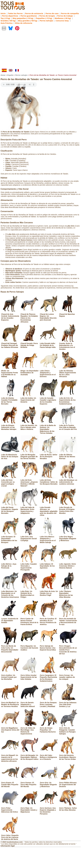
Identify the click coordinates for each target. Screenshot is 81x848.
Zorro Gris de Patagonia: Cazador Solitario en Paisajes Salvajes (68, 730)
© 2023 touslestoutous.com (12, 842)
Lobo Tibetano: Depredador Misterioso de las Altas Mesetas (68, 593)
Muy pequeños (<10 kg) (23, 18)
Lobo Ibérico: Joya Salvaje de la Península (10, 565)
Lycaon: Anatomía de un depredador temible (10, 619)
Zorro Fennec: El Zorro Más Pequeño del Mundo (30, 783)
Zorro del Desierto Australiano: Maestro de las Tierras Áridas (68, 756)
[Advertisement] (40, 51)
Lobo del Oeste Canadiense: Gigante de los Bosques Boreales (10, 509)
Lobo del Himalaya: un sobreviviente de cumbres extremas (68, 481)
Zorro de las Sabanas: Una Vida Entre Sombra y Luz (68, 703)
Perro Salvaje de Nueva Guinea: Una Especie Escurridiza (49, 647)
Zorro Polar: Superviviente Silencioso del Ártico (10, 809)
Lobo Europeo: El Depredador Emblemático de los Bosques (10, 538)
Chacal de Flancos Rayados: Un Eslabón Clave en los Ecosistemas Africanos (30, 317)
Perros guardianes (29, 16)
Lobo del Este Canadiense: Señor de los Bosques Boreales (49, 481)
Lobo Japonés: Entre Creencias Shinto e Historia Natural (68, 565)
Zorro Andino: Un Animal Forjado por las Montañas (10, 676)
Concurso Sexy (62, 20)
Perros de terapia (47, 16)
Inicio (3, 13)
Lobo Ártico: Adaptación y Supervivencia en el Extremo (49, 372)
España (10, 75)
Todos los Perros (15, 13)
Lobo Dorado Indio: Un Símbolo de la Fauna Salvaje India (49, 344)
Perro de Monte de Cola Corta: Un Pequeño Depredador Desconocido (10, 648)
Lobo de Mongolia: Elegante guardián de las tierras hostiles (30, 455)
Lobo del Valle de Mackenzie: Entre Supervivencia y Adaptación (30, 509)
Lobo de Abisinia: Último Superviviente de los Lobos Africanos (68, 372)
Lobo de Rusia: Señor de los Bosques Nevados (49, 455)
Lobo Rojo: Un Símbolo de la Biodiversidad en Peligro (30, 593)
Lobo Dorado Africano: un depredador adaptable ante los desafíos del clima (49, 510)
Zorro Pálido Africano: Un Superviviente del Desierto (68, 783)
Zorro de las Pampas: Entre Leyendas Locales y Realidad (49, 703)
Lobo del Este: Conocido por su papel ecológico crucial (10, 482)
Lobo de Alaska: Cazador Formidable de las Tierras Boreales (10, 400)
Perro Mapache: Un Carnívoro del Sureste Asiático (30, 647)
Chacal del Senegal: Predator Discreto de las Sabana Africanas (10, 344)
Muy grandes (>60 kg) (27, 20)
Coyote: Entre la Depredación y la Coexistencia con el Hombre (68, 345)
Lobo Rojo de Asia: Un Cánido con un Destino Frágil (49, 592)
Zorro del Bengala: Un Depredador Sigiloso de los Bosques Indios (30, 756)
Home (3, 75)
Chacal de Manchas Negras (68, 314)
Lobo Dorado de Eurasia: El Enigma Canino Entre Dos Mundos (68, 509)
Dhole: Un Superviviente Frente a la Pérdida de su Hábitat (10, 372)
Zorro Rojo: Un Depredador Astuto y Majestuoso (30, 809)
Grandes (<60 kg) (8, 20)
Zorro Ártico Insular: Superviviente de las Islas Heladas (30, 676)
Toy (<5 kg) (5, 18)
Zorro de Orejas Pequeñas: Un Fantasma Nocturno (49, 729)
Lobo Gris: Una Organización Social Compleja (30, 537)
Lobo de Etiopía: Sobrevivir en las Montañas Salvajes (10, 426)
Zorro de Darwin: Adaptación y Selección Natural (30, 703)
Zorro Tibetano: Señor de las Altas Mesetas (68, 808)
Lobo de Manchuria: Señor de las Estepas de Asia (10, 455)
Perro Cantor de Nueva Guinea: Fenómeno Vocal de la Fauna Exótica (30, 620)
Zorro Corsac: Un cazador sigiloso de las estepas (68, 676)
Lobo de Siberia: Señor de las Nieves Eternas (68, 455)
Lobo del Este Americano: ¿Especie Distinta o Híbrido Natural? (30, 482)
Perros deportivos (10, 16)
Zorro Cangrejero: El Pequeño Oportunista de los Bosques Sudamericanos (49, 677)
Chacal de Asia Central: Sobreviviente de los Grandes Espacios (10, 316)
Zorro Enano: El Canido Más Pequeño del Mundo (10, 783)
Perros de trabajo (65, 16)
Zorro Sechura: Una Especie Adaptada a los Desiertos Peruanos (49, 810)
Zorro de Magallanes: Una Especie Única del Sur (10, 729)
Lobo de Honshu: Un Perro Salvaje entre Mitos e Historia (30, 426)
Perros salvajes (21, 75)
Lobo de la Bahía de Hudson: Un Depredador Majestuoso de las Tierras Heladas (49, 428)
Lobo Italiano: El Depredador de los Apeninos (49, 565)
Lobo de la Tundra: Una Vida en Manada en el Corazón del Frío (68, 426)
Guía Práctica (6, 23)
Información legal (8, 846)
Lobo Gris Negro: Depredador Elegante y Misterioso (68, 537)
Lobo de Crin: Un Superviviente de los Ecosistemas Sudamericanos (68, 400)
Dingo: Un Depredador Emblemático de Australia (30, 372)
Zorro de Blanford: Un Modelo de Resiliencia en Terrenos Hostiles (10, 703)
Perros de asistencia (34, 13)
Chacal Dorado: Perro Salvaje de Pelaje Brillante (30, 344)
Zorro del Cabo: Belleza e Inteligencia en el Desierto (49, 756)
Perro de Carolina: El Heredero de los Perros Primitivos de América (49, 620)
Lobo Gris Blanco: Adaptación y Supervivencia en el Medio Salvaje (49, 538)
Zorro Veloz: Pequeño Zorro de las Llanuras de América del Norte (10, 836)
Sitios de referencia (23, 23)
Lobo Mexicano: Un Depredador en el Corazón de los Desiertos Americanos (10, 593)
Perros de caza (52, 13)
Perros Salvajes (46, 20)
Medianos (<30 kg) (63, 18)
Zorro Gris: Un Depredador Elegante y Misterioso (49, 783)
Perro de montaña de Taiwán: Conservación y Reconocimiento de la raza (68, 620)
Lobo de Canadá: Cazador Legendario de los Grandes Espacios (49, 400)
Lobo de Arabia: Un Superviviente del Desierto (30, 399)
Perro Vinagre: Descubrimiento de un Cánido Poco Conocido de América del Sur (68, 649)
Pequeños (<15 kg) (44, 18)
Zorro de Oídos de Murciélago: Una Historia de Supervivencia (30, 730)
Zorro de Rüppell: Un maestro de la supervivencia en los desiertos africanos (10, 757)
